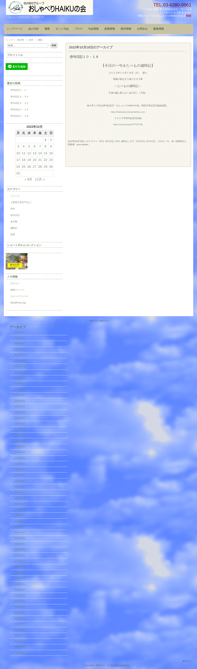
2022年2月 (19, 624)
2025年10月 (20, 372)
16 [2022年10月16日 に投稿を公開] (51, 153)
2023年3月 (19, 550)
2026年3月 (19, 343)
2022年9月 (19, 584)
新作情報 (126, 28)
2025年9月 (19, 378)
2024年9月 (19, 446)
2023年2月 (19, 555)
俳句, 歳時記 (121, 141)
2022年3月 (19, 618)
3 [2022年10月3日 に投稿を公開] (18, 146)
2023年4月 (19, 544)
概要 (47, 28)
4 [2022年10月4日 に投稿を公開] (24, 146)
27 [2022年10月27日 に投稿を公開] (34, 166)
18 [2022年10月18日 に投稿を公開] (23, 160)
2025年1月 (19, 424)
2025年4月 (19, 406)
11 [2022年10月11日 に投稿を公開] (23, 153)
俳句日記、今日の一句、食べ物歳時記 (165, 141)
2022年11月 (20, 572)
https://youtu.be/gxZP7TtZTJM (128, 124)
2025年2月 (19, 418)
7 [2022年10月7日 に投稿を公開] (40, 146)
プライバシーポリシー (98, 321)
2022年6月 (19, 601)
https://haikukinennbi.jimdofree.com (128, 112)
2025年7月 (19, 389)
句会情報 (93, 28)
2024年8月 (19, 452)
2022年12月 (20, 567)
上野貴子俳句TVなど (20, 202)
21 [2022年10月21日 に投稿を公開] (40, 160)
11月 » (40, 179)
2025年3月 (19, 412)
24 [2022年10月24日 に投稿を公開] (18, 166)
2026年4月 (19, 338)
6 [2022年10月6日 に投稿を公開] (35, 146)
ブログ (78, 28)
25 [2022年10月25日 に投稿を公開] (23, 166)
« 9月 (28, 179)
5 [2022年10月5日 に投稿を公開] (29, 146)
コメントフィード (19, 296)
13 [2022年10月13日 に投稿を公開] (34, 153)
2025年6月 (19, 395)
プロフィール (15, 55)
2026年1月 (19, 355)
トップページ (15, 28)
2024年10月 (20, 441)
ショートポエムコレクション (24, 245)
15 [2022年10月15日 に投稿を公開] (45, 153)
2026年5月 (19, 332)
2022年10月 (20, 578)
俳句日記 (109, 141)
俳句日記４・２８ (19, 116)
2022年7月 (19, 595)
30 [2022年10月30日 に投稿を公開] (51, 166)
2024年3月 (19, 481)
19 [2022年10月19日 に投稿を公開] (29, 160)
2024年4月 (19, 475)
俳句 (101, 141)
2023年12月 (20, 498)
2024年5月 (19, 469)
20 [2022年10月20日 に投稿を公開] (34, 160)
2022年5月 (19, 607)
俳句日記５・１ (18, 90)
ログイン (15, 283)
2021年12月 (20, 635)
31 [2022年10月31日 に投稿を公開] (18, 173)
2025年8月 (19, 384)
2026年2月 (19, 349)
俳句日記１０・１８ (84, 57)
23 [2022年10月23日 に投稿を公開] (51, 160)
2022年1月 (19, 630)
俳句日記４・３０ (19, 96)
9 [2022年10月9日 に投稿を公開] (51, 146)
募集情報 (158, 28)
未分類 (13, 221)
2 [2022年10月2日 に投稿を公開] (51, 140)
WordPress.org (18, 302)
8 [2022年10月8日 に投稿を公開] (45, 146)
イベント (15, 196)
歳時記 (13, 228)
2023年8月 (19, 521)
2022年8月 (19, 590)
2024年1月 (19, 492)
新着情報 (109, 28)
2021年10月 (20, 647)
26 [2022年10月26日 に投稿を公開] (29, 166)
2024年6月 (19, 464)
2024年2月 (19, 487)
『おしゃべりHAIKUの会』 (49, 7)
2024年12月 (20, 429)
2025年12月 (20, 361)
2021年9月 (19, 653)
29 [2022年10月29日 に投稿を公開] (45, 166)
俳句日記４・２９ (19, 109)
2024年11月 (20, 435)
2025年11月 (20, 366)
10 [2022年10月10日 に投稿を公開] (18, 153)
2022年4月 (19, 613)
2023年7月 (19, 527)
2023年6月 (19, 532)
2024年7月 (19, 458)
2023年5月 (19, 538)
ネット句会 (62, 28)
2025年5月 (19, 401)
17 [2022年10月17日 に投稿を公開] (18, 160)
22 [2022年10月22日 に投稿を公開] (45, 160)
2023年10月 (20, 509)
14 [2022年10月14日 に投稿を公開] (40, 153)
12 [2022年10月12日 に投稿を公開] (29, 153)
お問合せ (142, 28)
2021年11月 (20, 641)
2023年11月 (20, 504)
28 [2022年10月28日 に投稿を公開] (40, 166)
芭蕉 (12, 234)
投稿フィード (17, 290)
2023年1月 (19, 561)
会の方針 (33, 28)
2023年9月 (19, 515)
